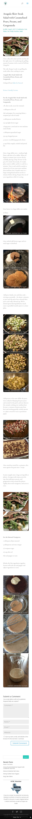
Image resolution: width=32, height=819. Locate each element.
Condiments (20, 29)
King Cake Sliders (8, 776)
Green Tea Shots (8, 764)
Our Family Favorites (13, 31)
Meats (5, 31)
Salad (21, 31)
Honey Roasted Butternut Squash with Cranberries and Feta (13, 767)
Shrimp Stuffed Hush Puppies (11, 774)
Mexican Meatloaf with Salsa (11, 771)
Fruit (25, 29)
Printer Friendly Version (10, 90)
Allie (6, 29)
